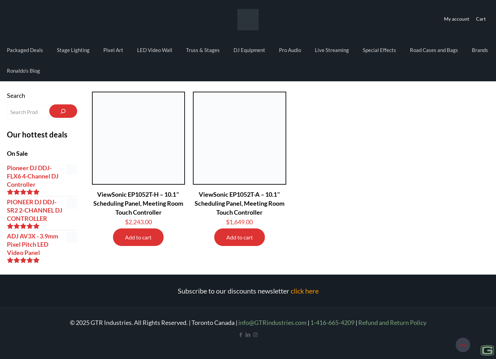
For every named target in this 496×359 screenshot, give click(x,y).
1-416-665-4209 (332, 322)
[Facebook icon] (241, 334)
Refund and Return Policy (392, 322)
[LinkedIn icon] (248, 334)
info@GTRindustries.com (272, 322)
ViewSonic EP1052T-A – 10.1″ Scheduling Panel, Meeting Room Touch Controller (240, 203)
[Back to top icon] (463, 345)
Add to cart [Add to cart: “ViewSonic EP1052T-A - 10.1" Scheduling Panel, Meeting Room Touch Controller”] (239, 237)
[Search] (63, 111)
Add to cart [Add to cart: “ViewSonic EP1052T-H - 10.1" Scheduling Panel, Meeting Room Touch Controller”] (138, 237)
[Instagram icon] (255, 334)
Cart (481, 19)
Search (16, 95)
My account (456, 19)
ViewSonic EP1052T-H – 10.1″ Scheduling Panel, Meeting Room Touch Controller (138, 203)
